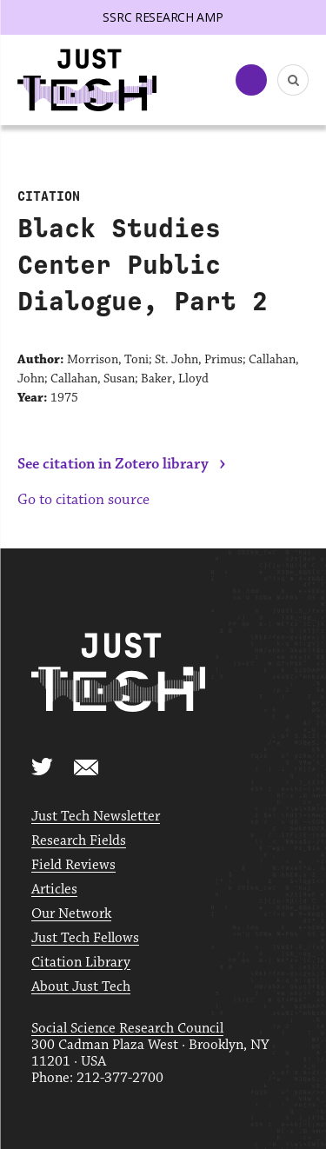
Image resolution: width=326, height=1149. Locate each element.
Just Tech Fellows (85, 938)
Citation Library (80, 962)
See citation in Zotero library (113, 464)
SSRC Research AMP (163, 17)
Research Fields (78, 841)
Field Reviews (73, 865)
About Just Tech (80, 987)
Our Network (71, 914)
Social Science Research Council (127, 1028)
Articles (54, 889)
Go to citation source (83, 499)
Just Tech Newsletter (95, 816)
